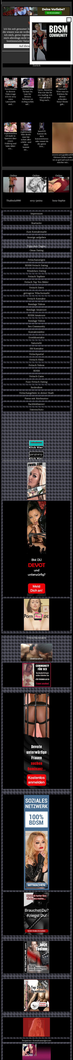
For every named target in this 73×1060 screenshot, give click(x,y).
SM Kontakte (36, 348)
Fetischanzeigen (36, 259)
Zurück (36, 65)
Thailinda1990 (13, 200)
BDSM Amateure (36, 315)
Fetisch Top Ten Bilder (36, 281)
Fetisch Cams (36, 376)
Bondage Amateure (36, 309)
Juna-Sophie (58, 200)
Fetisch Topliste (36, 276)
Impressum (36, 213)
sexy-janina (36, 200)
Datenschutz (36, 409)
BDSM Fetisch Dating (36, 265)
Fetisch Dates (36, 287)
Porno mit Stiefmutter (36, 398)
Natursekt (36, 342)
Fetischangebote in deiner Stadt (36, 392)
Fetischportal (36, 354)
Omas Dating (36, 250)
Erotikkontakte (37, 337)
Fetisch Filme (36, 359)
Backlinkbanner (36, 403)
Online (13, 183)
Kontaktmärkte (36, 331)
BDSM (36, 370)
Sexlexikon (36, 387)
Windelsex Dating (36, 270)
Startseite (36, 223)
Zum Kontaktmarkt (36, 231)
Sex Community (36, 326)
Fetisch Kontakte (36, 298)
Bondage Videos (36, 304)
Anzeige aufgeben (36, 237)
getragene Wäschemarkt (37, 293)
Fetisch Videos (36, 365)
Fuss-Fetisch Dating (36, 381)
